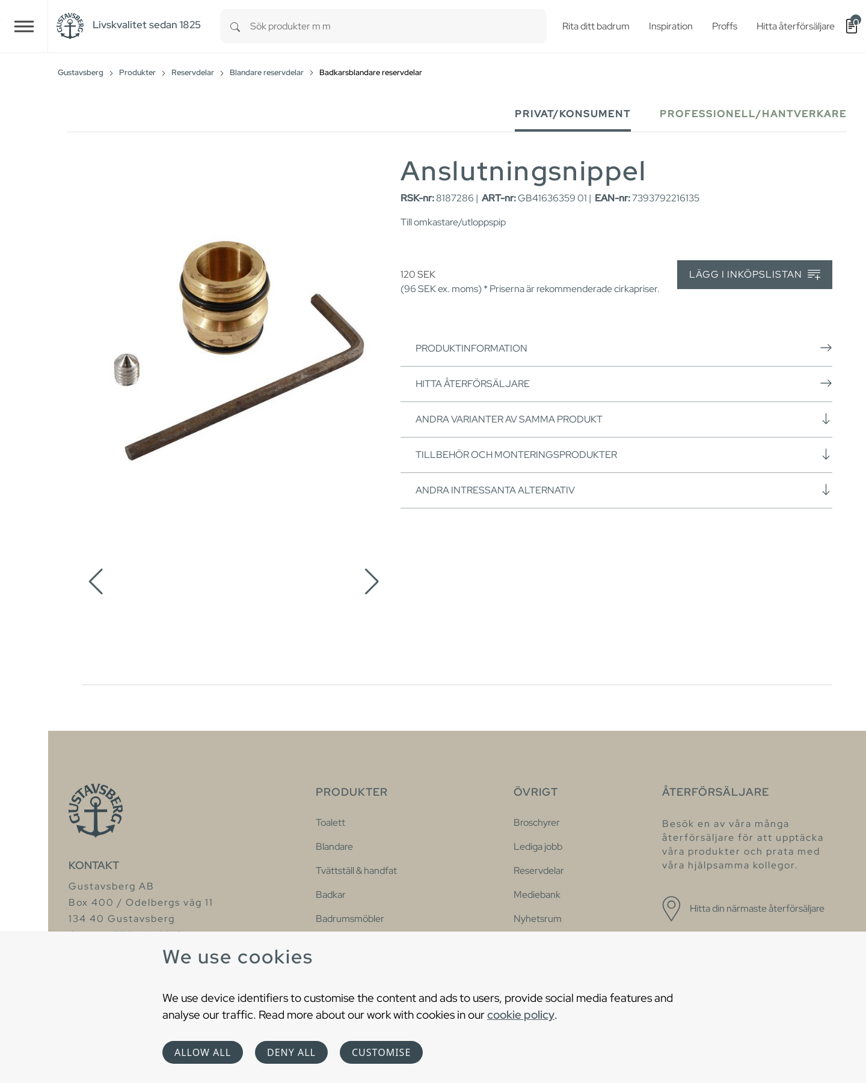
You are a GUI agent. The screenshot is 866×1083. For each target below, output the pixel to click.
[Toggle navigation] (24, 26)
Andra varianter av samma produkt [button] (624, 419)
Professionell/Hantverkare (753, 114)
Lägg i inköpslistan (754, 275)
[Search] (235, 26)
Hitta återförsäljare (624, 383)
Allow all (202, 1052)
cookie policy (520, 1014)
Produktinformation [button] (624, 348)
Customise (381, 1052)
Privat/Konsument (573, 114)
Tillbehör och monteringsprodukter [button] (624, 454)
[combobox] (398, 26)
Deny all (291, 1052)
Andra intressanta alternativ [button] (624, 489)
